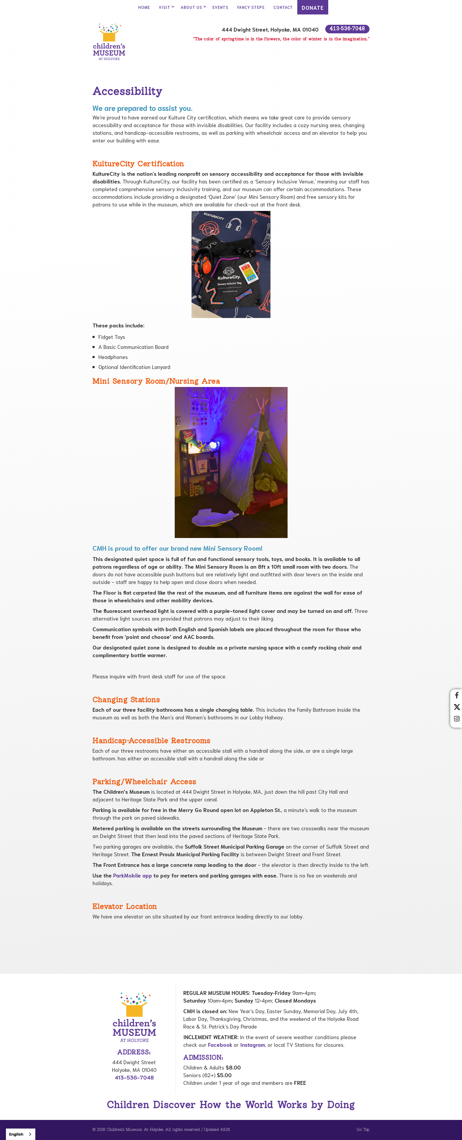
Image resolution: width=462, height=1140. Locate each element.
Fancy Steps (251, 7)
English (16, 1134)
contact (283, 7)
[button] (165, 7)
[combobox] (20, 1134)
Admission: (203, 1058)
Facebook (220, 1044)
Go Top (363, 1130)
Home (144, 7)
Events (220, 7)
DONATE (313, 7)
